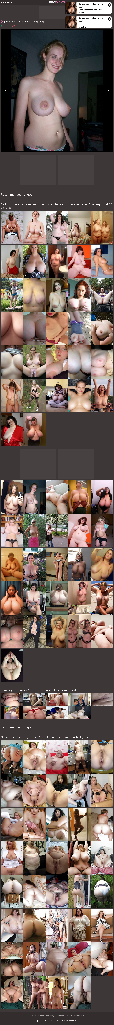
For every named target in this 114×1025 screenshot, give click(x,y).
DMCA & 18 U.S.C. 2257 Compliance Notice (72, 1021)
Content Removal (44, 1021)
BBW (57, 2)
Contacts (29, 1021)
